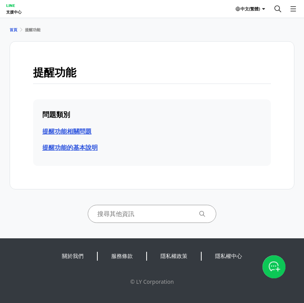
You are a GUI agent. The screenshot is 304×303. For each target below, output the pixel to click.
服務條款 (122, 255)
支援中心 (14, 12)
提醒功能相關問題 (67, 131)
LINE (10, 5)
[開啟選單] (293, 9)
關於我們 (73, 255)
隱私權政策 (173, 255)
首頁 (13, 29)
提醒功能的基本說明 (70, 147)
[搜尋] (278, 9)
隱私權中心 (228, 255)
